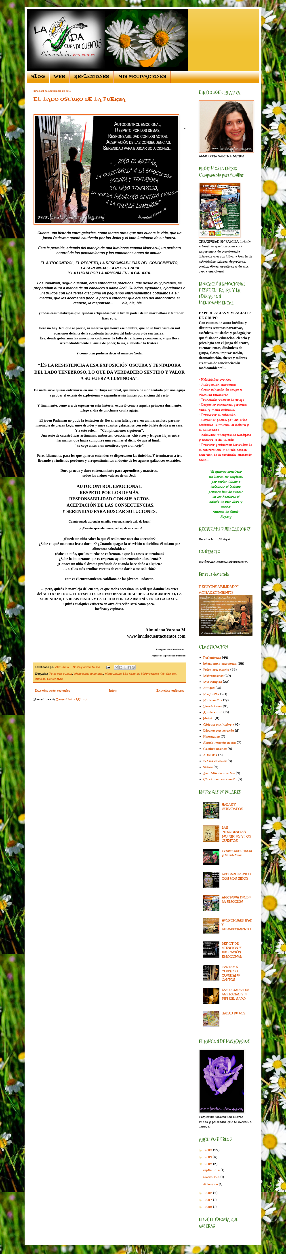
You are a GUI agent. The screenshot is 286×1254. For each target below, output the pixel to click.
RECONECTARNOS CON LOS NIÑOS (236, 876)
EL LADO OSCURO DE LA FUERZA (79, 99)
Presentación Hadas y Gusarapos (237, 853)
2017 (208, 1200)
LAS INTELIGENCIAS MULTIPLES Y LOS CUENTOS (236, 834)
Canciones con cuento (220, 779)
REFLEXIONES (91, 77)
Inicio (113, 690)
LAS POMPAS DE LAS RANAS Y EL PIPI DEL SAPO (235, 994)
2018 (208, 1207)
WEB (59, 77)
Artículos (210, 755)
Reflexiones (55, 679)
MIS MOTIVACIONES (142, 77)
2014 (208, 1157)
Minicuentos (113, 673)
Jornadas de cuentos (219, 773)
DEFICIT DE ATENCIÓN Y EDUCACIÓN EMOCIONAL (232, 950)
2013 (208, 1150)
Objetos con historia (218, 724)
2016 (208, 1193)
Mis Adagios (131, 673)
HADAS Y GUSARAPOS (232, 806)
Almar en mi (212, 712)
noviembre (212, 1177)
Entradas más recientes (52, 690)
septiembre (212, 1170)
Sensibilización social (219, 743)
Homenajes (211, 737)
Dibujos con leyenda (218, 731)
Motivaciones (150, 673)
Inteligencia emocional (88, 673)
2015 (208, 1164)
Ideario (208, 718)
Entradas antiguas (170, 690)
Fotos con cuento (60, 673)
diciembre (211, 1184)
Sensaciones (212, 706)
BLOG (38, 77)
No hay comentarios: (87, 667)
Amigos (208, 688)
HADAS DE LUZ (234, 1013)
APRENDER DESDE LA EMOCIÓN (236, 899)
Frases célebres (215, 761)
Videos (208, 767)
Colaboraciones (215, 749)
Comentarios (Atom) (71, 699)
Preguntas (211, 694)
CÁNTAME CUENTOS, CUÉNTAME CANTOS (231, 973)
